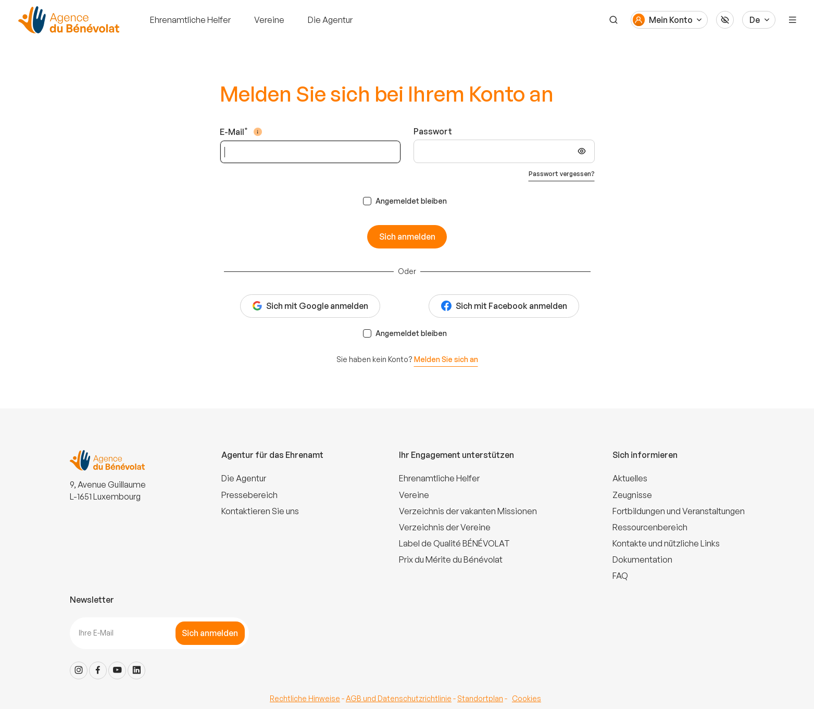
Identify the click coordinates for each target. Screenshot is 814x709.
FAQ (620, 575)
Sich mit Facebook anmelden (504, 306)
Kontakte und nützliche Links (666, 543)
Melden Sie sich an (446, 359)
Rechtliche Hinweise (305, 698)
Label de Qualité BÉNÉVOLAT (454, 543)
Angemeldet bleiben (411, 200)
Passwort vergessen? (562, 174)
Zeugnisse (632, 495)
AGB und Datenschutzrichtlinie (399, 698)
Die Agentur (330, 20)
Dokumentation (642, 559)
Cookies (526, 698)
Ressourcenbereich (649, 527)
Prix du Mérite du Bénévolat (451, 559)
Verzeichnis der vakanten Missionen (468, 511)
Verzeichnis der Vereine (445, 527)
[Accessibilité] (725, 20)
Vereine (269, 20)
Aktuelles (629, 478)
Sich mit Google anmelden (310, 306)
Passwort (433, 131)
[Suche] (613, 20)
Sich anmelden (407, 236)
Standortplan (480, 698)
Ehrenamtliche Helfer (190, 20)
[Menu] (793, 20)
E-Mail (232, 131)
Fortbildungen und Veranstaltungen (678, 511)
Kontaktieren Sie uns (260, 511)
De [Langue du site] (754, 20)
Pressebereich (249, 495)
